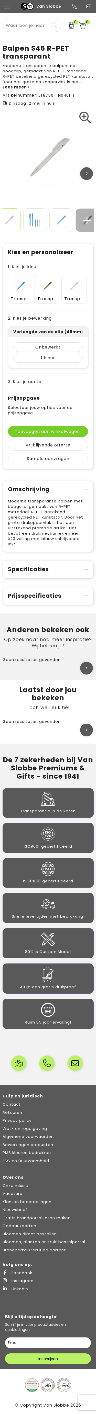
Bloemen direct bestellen (30, 1234)
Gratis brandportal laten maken (37, 1217)
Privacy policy (17, 1120)
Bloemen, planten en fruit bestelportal (44, 1241)
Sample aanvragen (48, 459)
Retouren (12, 1112)
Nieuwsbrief (15, 1209)
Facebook (17, 1272)
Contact (12, 1104)
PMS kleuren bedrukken (27, 1152)
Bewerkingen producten (28, 1144)
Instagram (18, 1280)
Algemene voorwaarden (28, 1136)
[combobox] (26, 25)
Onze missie (15, 1185)
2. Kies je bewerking (30, 318)
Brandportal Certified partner (34, 1250)
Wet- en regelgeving (25, 1128)
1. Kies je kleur (23, 267)
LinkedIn (15, 1289)
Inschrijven (48, 1358)
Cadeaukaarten (19, 1225)
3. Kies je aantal (25, 381)
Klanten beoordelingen (27, 1201)
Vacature (13, 1193)
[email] (48, 1342)
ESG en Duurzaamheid (26, 1160)
